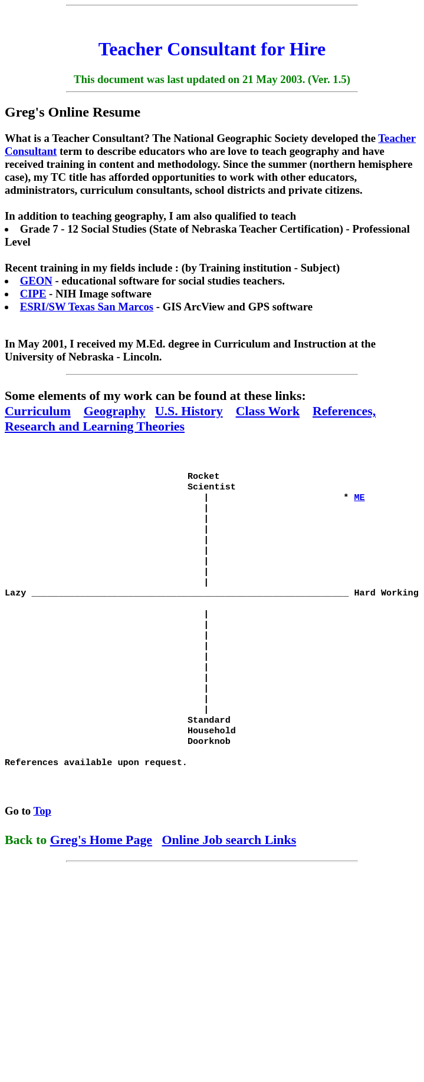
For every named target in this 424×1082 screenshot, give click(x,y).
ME (359, 501)
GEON (36, 280)
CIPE (33, 293)
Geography (115, 410)
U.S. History (189, 410)
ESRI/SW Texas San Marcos (86, 306)
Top (43, 844)
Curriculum (38, 410)
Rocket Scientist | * (179, 489)
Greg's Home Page (101, 872)
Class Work (268, 410)
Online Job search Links (229, 872)
